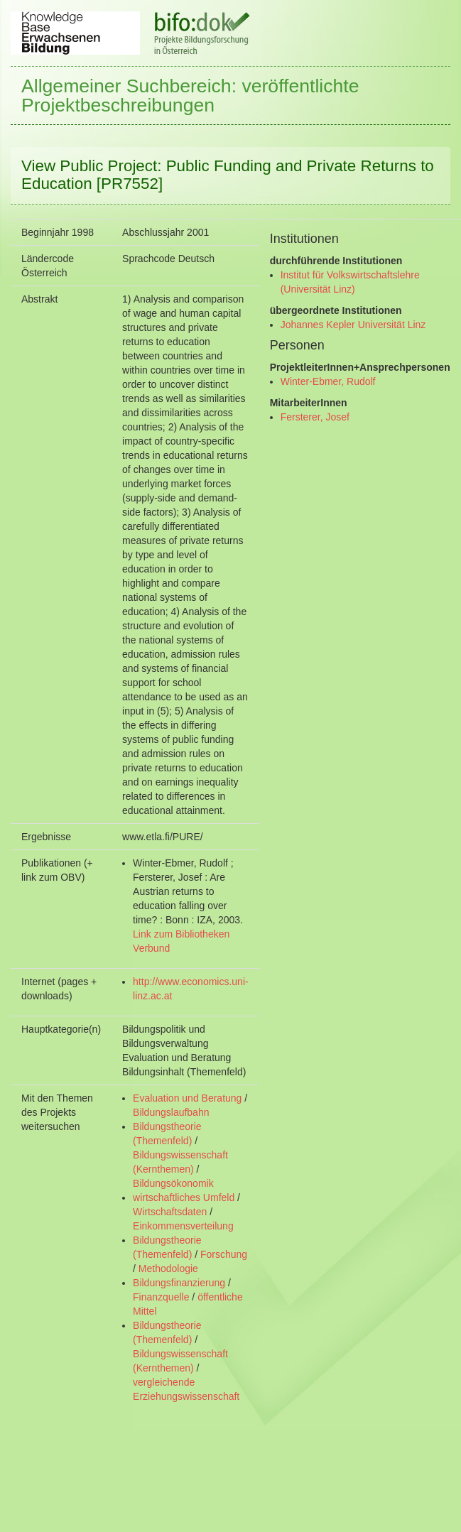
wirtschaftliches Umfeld (183, 1197)
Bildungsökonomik (173, 1183)
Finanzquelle (161, 1297)
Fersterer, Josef (315, 417)
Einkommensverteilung (183, 1226)
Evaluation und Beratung (187, 1098)
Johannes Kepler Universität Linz (353, 324)
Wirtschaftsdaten (170, 1211)
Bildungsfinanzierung (179, 1282)
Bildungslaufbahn (171, 1112)
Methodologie (168, 1268)
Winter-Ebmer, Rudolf (328, 381)
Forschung (223, 1254)
